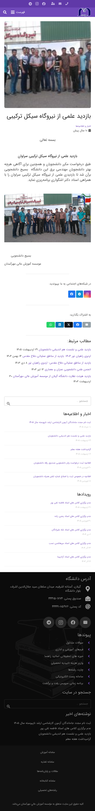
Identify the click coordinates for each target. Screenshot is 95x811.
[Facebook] (43, 3)
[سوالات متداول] (87, 643)
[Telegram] (30, 3)
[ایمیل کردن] (86, 325)
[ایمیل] (85, 622)
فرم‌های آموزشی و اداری (69, 649)
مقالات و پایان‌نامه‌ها (47, 771)
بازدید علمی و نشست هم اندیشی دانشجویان (69, 436)
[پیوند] (66, 4)
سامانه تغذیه (47, 762)
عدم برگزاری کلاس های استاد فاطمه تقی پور (71, 502)
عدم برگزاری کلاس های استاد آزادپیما (74, 557)
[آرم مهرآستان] (84, 12)
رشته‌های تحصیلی (47, 790)
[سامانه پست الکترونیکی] (87, 676)
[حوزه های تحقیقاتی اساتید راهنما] (87, 656)
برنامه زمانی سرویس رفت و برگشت (63, 683)
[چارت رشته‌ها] (87, 670)
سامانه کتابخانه (47, 781)
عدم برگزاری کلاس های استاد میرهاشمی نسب (70, 543)
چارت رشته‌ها (75, 670)
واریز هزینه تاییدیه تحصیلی (67, 663)
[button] (18, 12)
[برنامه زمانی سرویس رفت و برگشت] (87, 683)
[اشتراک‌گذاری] (77, 325)
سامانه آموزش (47, 752)
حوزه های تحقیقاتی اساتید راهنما (63, 656)
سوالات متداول (74, 642)
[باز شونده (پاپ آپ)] (53, 4)
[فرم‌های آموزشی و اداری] (87, 649)
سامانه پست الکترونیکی (69, 676)
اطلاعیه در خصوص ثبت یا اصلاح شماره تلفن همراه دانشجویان (62, 476)
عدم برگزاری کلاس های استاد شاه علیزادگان (71, 530)
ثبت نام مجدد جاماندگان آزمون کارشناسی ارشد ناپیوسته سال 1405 (60, 422)
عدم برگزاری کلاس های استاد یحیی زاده (73, 516)
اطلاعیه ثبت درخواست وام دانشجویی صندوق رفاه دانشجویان (62, 463)
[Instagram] (37, 3)
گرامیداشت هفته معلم (81, 449)
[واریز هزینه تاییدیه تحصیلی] (87, 663)
